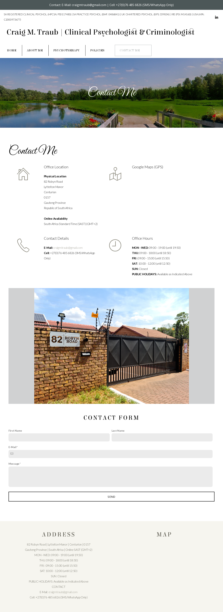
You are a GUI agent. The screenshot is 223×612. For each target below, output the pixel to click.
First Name (15, 430)
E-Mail (12, 447)
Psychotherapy (66, 50)
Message (14, 463)
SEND (111, 496)
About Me (35, 50)
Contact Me (130, 50)
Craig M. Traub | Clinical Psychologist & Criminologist (100, 32)
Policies (97, 50)
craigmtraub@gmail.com (67, 247)
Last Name (118, 430)
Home (11, 50)
